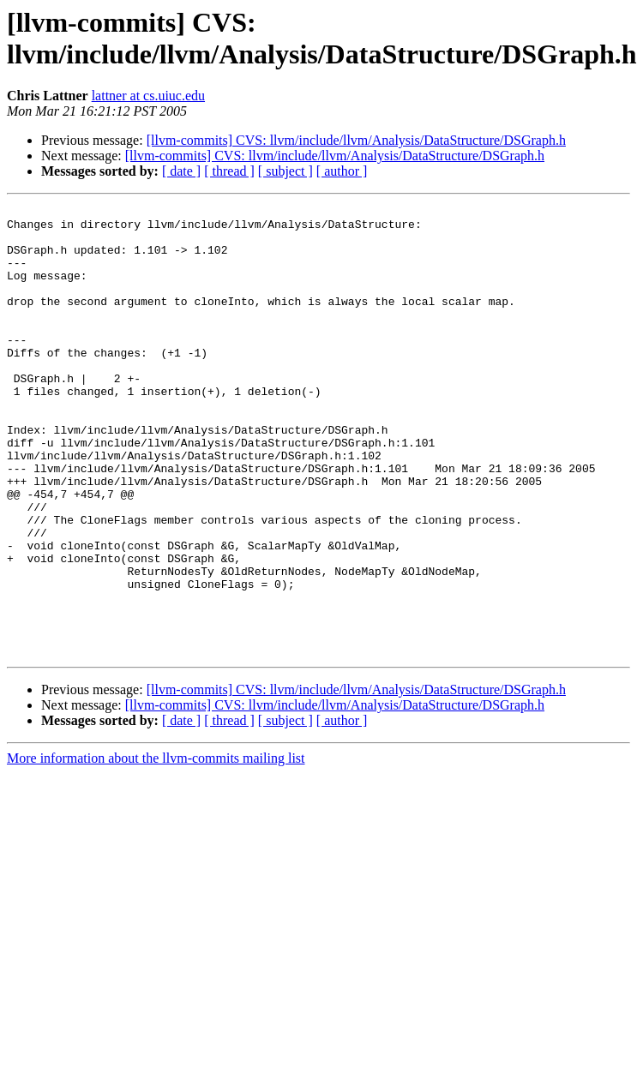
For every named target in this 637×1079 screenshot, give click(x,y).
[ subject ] (285, 171)
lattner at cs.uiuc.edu (148, 95)
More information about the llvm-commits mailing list (156, 848)
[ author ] (342, 171)
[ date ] (181, 171)
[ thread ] (229, 171)
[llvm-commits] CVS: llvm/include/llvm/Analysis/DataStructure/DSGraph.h (356, 140)
